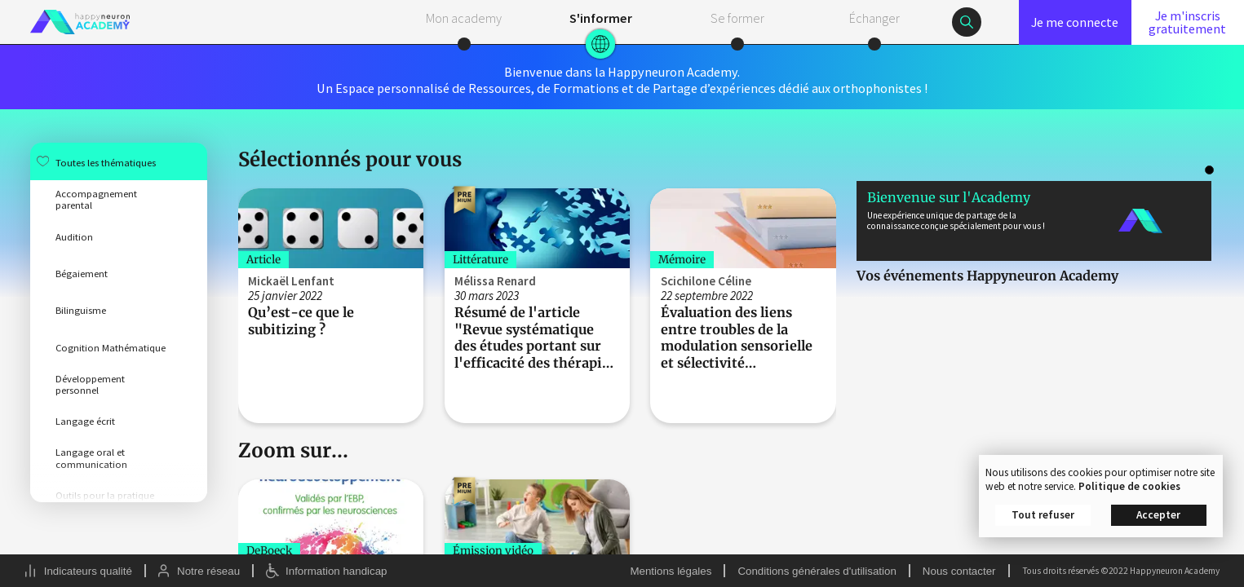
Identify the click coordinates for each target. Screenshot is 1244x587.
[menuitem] (118, 161)
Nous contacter (959, 571)
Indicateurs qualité (88, 571)
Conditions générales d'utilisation (816, 571)
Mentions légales (670, 571)
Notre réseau (208, 571)
